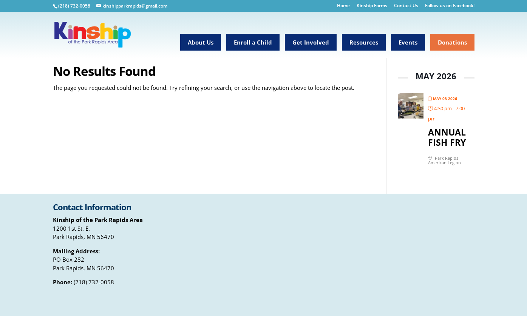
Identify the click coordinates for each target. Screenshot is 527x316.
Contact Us (406, 6)
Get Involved (310, 42)
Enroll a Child (253, 42)
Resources (363, 42)
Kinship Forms (372, 6)
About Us (200, 42)
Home (343, 6)
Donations (452, 42)
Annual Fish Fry (447, 137)
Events (408, 42)
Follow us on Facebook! (449, 6)
